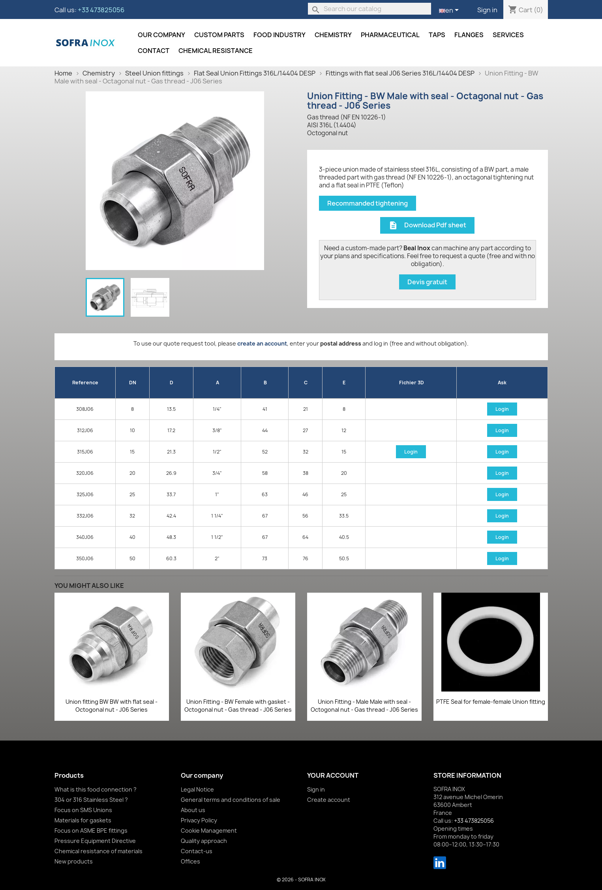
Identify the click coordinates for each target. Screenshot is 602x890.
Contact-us (196, 851)
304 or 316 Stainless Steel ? (91, 799)
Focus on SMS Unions (83, 810)
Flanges (469, 34)
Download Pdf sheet (427, 226)
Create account (328, 799)
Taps (437, 34)
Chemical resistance (215, 50)
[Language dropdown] (450, 10)
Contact (153, 50)
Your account (332, 775)
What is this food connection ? (95, 789)
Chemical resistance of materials (98, 851)
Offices (190, 861)
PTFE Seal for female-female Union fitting (490, 701)
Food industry (279, 34)
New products (73, 861)
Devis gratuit (427, 282)
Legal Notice (197, 789)
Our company (161, 34)
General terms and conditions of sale (230, 799)
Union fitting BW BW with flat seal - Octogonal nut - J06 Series (112, 705)
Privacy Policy (199, 820)
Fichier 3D (411, 382)
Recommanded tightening (367, 203)
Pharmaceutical (390, 34)
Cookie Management (209, 830)
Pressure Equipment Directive (95, 841)
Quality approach (204, 841)
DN (132, 382)
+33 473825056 (101, 10)
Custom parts (219, 34)
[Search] (369, 9)
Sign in (487, 10)
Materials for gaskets (82, 820)
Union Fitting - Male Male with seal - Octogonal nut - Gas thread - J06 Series (364, 705)
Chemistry (333, 34)
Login (502, 409)
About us (193, 810)
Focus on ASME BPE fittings (91, 830)
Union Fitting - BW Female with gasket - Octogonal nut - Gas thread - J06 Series (238, 705)
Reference (85, 382)
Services (508, 34)
